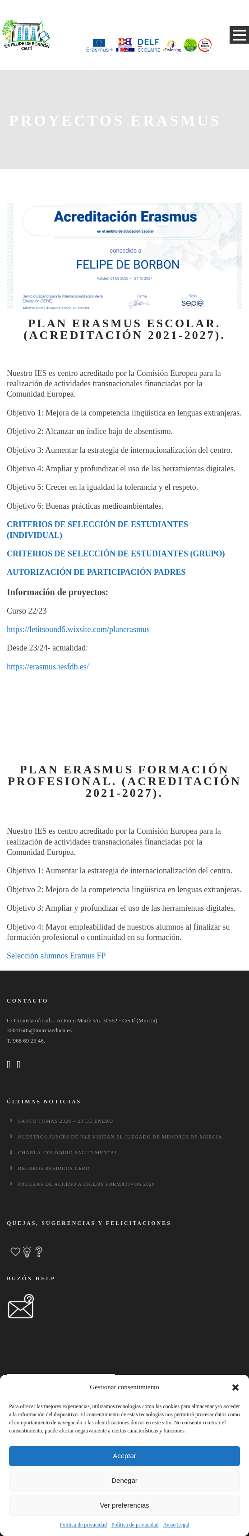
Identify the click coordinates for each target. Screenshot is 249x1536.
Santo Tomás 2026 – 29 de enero (65, 1121)
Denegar (124, 1480)
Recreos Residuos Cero (54, 1168)
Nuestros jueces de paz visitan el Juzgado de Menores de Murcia (120, 1136)
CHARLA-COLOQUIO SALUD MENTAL (68, 1152)
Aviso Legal (176, 1525)
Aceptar (124, 1455)
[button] (235, 1387)
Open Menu (239, 35)
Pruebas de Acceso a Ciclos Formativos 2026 (86, 1184)
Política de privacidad (83, 1525)
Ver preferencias (124, 1505)
